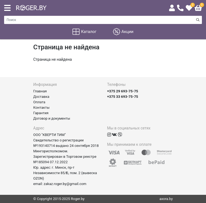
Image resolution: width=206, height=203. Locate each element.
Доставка (41, 97)
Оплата (39, 102)
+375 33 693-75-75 (122, 97)
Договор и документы (51, 118)
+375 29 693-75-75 (122, 91)
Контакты (41, 107)
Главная (40, 91)
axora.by (166, 199)
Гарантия (41, 113)
